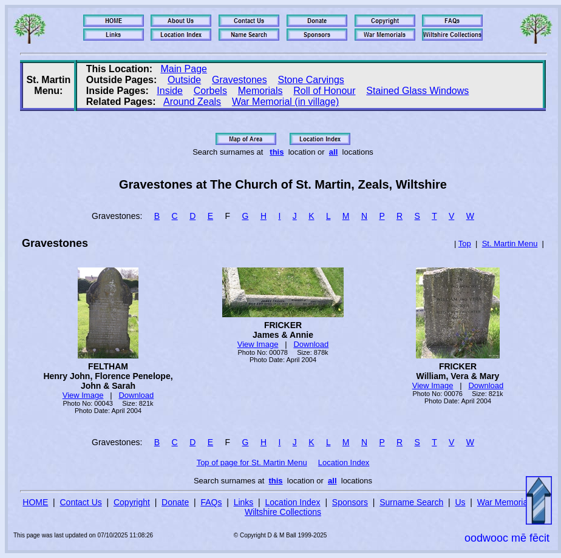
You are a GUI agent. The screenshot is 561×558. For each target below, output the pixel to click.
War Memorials (505, 502)
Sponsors (350, 502)
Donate (175, 502)
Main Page (183, 69)
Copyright (132, 502)
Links (244, 502)
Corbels (210, 91)
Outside (184, 80)
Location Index (344, 462)
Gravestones (239, 80)
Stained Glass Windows (417, 91)
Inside (170, 91)
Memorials (260, 91)
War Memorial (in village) (285, 101)
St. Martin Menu (510, 243)
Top (464, 243)
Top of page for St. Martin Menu (252, 462)
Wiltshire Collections (283, 512)
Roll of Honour (324, 91)
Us (460, 502)
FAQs (211, 502)
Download (136, 395)
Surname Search (411, 502)
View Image (83, 395)
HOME (35, 502)
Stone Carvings (310, 80)
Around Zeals (192, 101)
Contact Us (81, 502)
